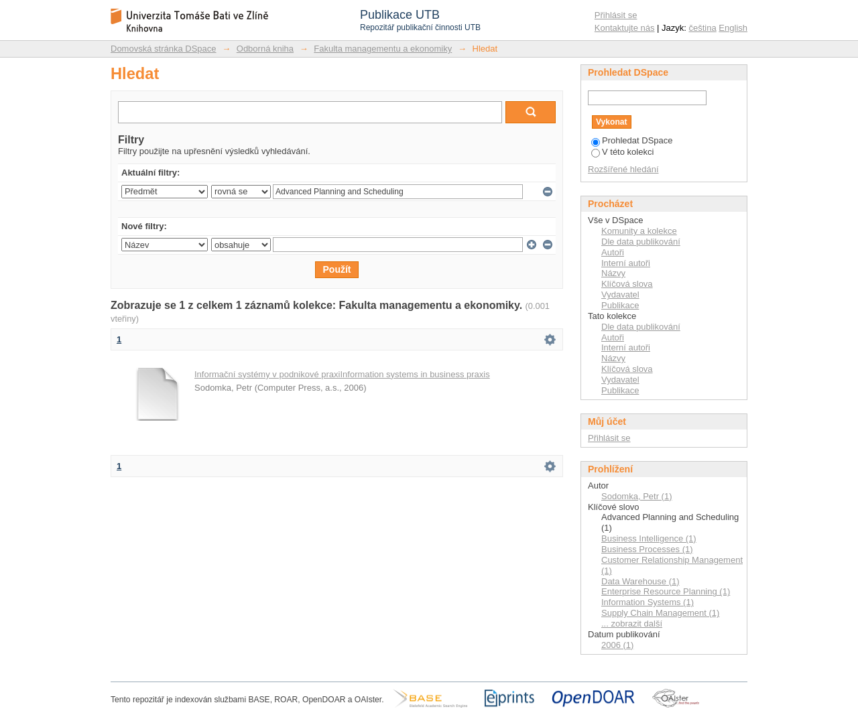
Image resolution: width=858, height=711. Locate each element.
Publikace (620, 305)
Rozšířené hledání (623, 169)
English (733, 28)
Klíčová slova (627, 284)
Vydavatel (620, 294)
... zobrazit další (631, 624)
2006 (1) (617, 645)
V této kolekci (622, 152)
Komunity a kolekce (639, 231)
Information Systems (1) (647, 602)
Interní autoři (625, 263)
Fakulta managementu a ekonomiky (383, 49)
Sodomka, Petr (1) (636, 496)
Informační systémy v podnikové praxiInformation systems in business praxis (342, 374)
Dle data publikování (640, 242)
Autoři (612, 252)
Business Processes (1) (647, 549)
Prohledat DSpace (632, 140)
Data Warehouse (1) (640, 581)
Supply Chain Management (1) (660, 613)
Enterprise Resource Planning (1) (665, 591)
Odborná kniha (265, 49)
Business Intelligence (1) (648, 538)
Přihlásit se (616, 15)
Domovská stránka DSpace (164, 49)
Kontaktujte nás (625, 28)
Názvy (613, 273)
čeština (703, 28)
